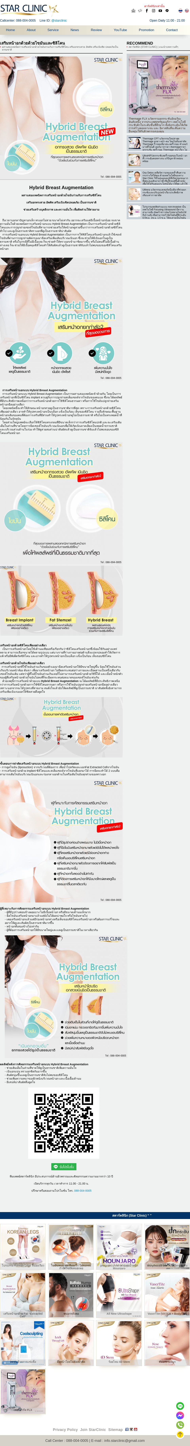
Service (53, 30)
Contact (172, 30)
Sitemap (115, 1430)
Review (96, 30)
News (74, 30)
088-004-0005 (82, 1190)
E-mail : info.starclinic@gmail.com (118, 1441)
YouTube (120, 30)
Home (10, 30)
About (31, 30)
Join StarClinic (93, 1430)
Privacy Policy (65, 1430)
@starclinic (59, 20)
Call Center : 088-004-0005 (66, 1441)
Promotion (146, 30)
